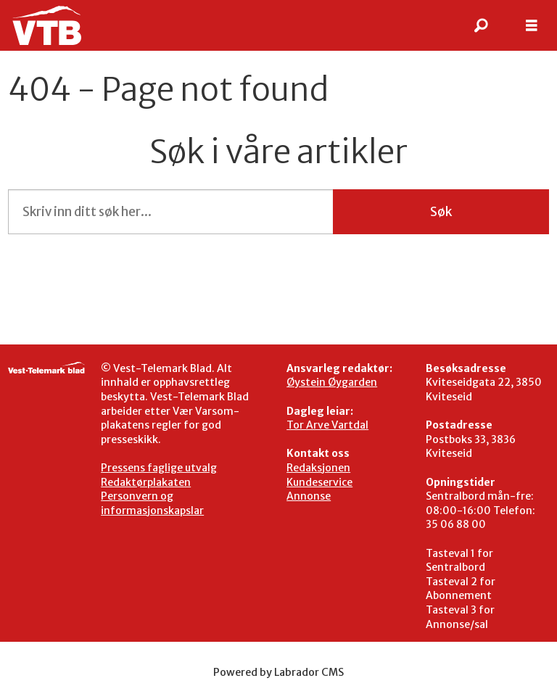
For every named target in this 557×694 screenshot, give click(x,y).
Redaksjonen (318, 467)
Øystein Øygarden (331, 382)
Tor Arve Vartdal (327, 424)
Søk (441, 212)
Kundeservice (319, 482)
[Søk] (480, 25)
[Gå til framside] (46, 25)
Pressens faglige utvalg (159, 467)
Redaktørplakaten (146, 482)
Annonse (308, 496)
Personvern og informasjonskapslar (152, 503)
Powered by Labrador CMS (278, 672)
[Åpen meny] (531, 26)
